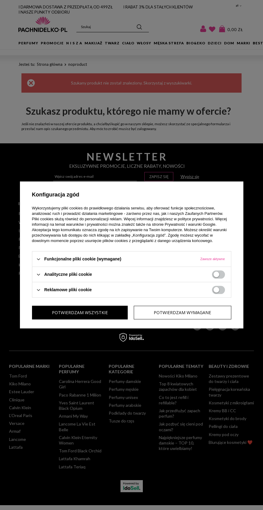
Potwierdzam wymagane (80, 312)
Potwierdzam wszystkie (183, 312)
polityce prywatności (195, 219)
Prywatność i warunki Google (190, 224)
